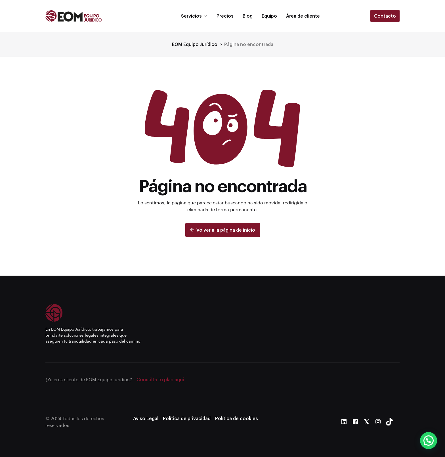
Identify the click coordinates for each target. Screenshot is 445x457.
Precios (225, 15)
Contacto (385, 15)
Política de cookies (236, 418)
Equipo (269, 15)
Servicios (191, 15)
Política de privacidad (187, 418)
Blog (248, 15)
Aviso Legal (145, 418)
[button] (428, 440)
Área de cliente (303, 15)
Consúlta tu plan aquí (160, 379)
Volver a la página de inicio (222, 229)
